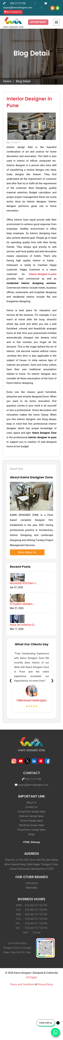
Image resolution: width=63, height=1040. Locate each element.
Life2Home (31, 914)
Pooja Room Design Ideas (31, 861)
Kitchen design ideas (31, 852)
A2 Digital (31, 1009)
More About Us (27, 552)
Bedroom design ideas (31, 847)
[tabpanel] (32, 680)
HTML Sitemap (31, 873)
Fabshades (32, 919)
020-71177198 (17, 3)
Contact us (31, 838)
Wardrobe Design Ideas (31, 856)
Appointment (38, 22)
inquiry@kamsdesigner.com (17, 7)
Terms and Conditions (22, 1016)
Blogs (31, 866)
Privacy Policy (45, 1016)
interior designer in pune (43, 274)
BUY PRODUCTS (13, 12)
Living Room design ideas (31, 843)
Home (7, 81)
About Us (32, 834)
